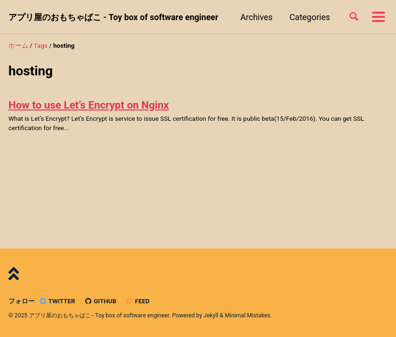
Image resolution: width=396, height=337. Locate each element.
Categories (309, 17)
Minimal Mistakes (247, 315)
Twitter (57, 301)
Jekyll (211, 315)
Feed (137, 301)
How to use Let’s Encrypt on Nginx (88, 105)
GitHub (100, 301)
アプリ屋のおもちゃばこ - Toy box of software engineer (113, 17)
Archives (257, 17)
